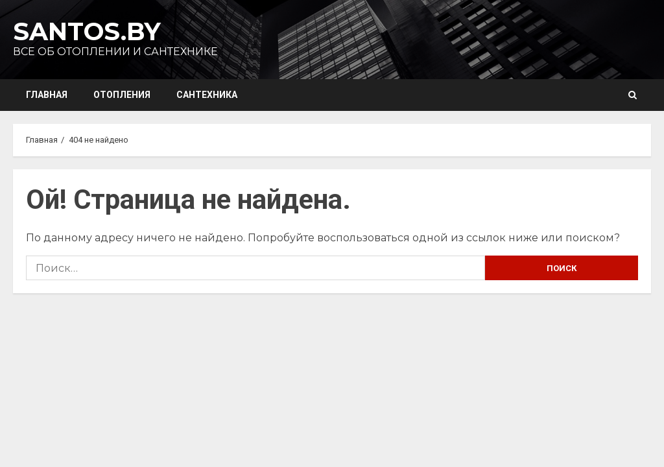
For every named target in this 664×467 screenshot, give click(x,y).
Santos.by (87, 31)
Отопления (121, 95)
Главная (46, 95)
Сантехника (206, 95)
